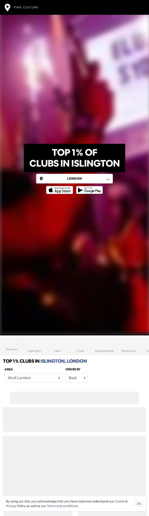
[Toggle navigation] (138, 7)
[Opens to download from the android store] (88, 187)
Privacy (11, 506)
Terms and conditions (62, 506)
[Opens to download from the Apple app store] (60, 187)
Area (8, 369)
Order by (72, 369)
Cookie (119, 501)
